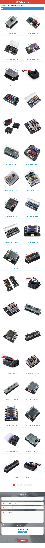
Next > (29, 484)
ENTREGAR (22, 540)
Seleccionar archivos (22, 532)
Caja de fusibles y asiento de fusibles (16, 5)
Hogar (2, 5)
